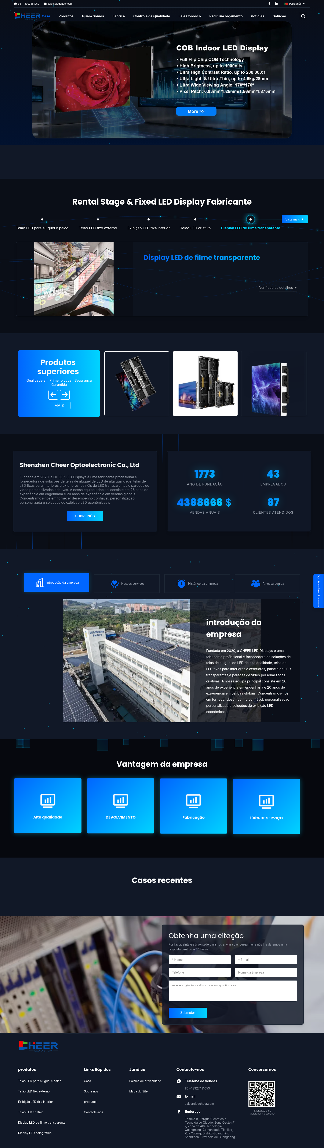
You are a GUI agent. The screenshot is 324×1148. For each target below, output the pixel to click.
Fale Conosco (190, 16)
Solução (279, 16)
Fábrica (119, 16)
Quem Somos (93, 16)
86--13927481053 (28, 3)
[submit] (188, 1013)
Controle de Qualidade (151, 16)
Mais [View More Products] (59, 405)
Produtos (66, 16)
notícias (257, 16)
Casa (46, 16)
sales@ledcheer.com (60, 3)
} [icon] (56, 582)
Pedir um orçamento (226, 16)
